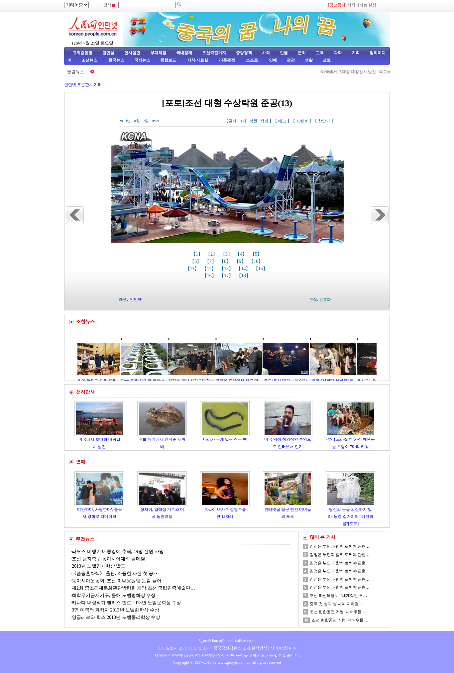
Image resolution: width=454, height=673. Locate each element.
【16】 (210, 275)
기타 (98, 84)
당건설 (108, 53)
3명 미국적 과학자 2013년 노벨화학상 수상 (115, 610)
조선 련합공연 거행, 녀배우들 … (338, 612)
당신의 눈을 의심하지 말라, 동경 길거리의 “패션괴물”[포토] (350, 516)
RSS (292, 648)
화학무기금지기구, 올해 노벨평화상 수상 (114, 595)
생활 (309, 60)
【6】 (196, 261)
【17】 (227, 275)
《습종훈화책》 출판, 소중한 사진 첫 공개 (115, 573)
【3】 (227, 254)
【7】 (211, 261)
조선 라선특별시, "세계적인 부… (338, 595)
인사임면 (132, 53)
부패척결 (158, 53)
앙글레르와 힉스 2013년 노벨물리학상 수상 (116, 617)
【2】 (212, 254)
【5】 (256, 254)
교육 (320, 53)
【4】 (241, 254)
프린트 (302, 121)
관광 (291, 60)
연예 (272, 60)
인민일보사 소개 (172, 648)
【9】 (240, 261)
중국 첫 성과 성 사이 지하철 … (337, 604)
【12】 (209, 268)
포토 (327, 60)
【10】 (256, 261)
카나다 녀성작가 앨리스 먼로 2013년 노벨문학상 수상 (126, 602)
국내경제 (184, 53)
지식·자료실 (198, 60)
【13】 (227, 268)
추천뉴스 (85, 538)
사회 (266, 53)
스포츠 (251, 60)
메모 (282, 121)
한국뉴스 (116, 60)
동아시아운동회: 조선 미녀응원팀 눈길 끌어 (117, 580)
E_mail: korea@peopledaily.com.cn (227, 640)
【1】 (197, 254)
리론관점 (227, 60)
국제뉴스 (142, 60)
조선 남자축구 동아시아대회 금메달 (108, 558)
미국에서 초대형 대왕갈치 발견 (350, 71)
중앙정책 (244, 53)
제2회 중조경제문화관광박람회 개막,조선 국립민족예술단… (133, 588)
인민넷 (136, 299)
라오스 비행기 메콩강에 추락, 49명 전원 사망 (118, 551)
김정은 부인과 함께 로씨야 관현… (340, 546)
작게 (264, 121)
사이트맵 (278, 648)
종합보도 (168, 60)
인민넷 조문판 (76, 84)
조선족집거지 (214, 53)
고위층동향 (82, 53)
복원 (253, 121)
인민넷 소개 (200, 648)
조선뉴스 (89, 60)
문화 (302, 53)
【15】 (261, 268)
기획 (356, 53)
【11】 (192, 268)
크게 (242, 121)
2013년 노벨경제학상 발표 (98, 566)
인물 (284, 53)
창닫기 (324, 121)
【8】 (225, 261)
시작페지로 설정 (361, 5)
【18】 (244, 275)
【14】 (244, 268)
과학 (338, 53)
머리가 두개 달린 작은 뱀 (225, 439)
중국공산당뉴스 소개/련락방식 (240, 648)
